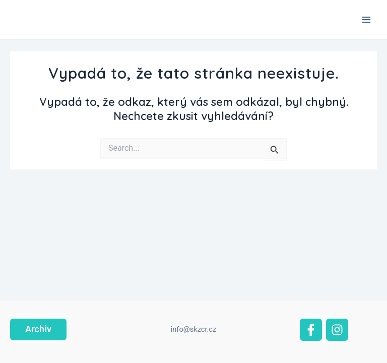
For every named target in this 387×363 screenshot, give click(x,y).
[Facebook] (311, 330)
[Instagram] (337, 330)
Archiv (38, 329)
